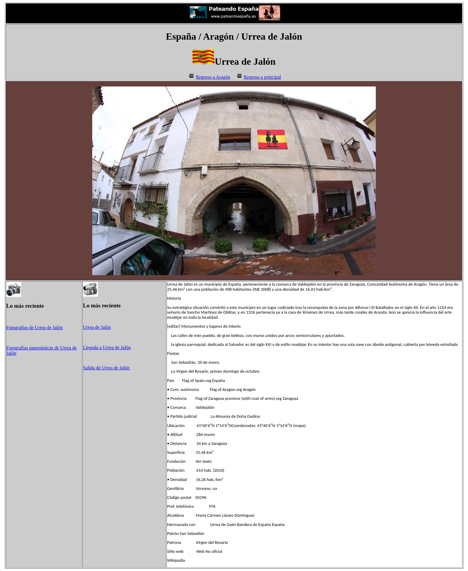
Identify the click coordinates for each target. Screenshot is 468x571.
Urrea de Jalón (97, 327)
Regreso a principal (262, 77)
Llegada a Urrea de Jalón (107, 347)
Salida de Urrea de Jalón (106, 367)
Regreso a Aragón (213, 77)
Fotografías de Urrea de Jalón (34, 327)
